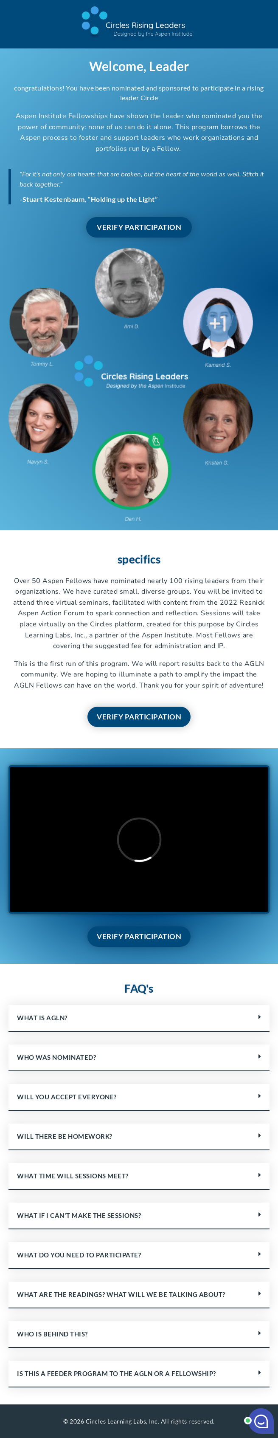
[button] (139, 1018)
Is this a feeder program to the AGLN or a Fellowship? (116, 1373)
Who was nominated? (56, 1057)
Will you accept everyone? (67, 1097)
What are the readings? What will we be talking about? (121, 1294)
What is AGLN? (42, 1018)
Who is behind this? (52, 1334)
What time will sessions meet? (73, 1176)
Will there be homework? (64, 1136)
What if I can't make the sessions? (79, 1215)
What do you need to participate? (79, 1255)
